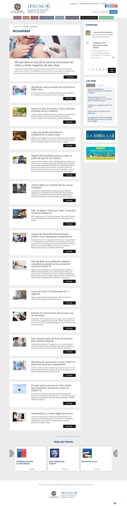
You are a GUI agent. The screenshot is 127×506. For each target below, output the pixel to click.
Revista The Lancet (89, 461)
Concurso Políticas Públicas (89, 17)
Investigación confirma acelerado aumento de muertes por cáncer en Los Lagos (100, 119)
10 (62, 436)
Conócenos (73, 4)
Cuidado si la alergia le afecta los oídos (100, 106)
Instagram (116, 6)
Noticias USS (59, 17)
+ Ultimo (100, 85)
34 (79, 436)
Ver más (70, 77)
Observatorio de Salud (106, 17)
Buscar (113, 12)
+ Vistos (91, 85)
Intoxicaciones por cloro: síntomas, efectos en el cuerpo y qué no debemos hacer (100, 99)
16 (75, 436)
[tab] (90, 85)
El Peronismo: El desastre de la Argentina (99, 112)
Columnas (34, 17)
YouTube (112, 6)
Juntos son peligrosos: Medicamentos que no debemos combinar (100, 91)
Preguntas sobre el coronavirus (89, 4)
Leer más (111, 70)
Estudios (26, 17)
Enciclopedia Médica (72, 17)
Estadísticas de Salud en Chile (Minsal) (24, 462)
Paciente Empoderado (47, 17)
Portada (25, 27)
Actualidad (17, 17)
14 (71, 436)
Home (40, 485)
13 (69, 436)
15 (73, 436)
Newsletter (57, 485)
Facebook (106, 6)
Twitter (109, 6)
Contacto (104, 4)
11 (64, 436)
